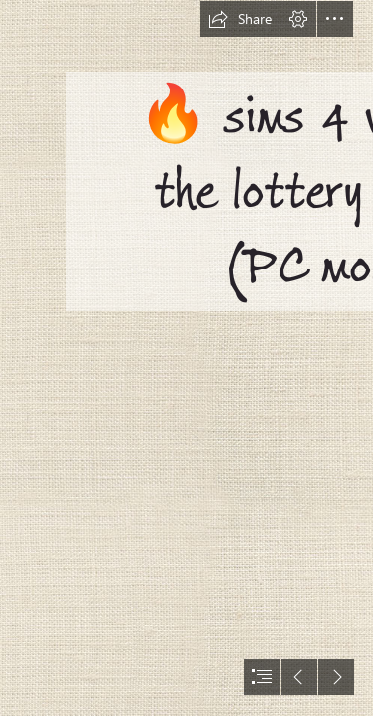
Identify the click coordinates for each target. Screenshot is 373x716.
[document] (186, 358)
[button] (240, 19)
